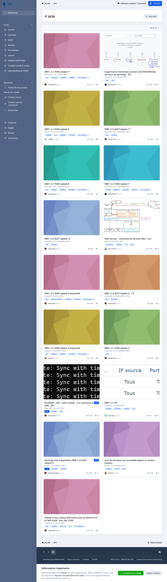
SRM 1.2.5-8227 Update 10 (57, 238)
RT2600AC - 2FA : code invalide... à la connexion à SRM (68, 404)
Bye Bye (111, 415)
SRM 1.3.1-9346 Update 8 (56, 183)
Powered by (149, 559)
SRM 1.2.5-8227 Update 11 (118, 129)
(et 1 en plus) (83, 78)
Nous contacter (74, 559)
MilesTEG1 (112, 84)
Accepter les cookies (130, 573)
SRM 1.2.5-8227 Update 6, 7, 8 (119, 293)
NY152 (107, 465)
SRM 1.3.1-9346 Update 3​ (117, 348)
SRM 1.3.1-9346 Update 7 (117, 183)
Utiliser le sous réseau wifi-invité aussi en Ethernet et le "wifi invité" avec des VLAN (70, 519)
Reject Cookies (153, 573)
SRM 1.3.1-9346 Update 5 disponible (62, 293)
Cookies (86, 559)
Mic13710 (112, 248)
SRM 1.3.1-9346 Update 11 (57, 71)
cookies (64, 572)
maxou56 (48, 74)
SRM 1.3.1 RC (111, 402)
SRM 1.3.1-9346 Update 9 (56, 129)
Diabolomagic (53, 473)
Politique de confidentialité (53, 559)
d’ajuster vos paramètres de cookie (69, 575)
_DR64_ (51, 139)
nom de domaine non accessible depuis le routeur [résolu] (130, 461)
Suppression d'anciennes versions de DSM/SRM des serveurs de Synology (130, 73)
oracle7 (51, 358)
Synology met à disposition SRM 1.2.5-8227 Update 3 (65, 461)
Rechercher (11, 12)
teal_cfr (107, 241)
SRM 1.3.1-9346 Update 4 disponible (62, 348)
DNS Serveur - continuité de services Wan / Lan (128, 238)
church (47, 132)
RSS (94, 559)
